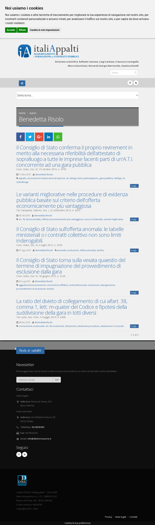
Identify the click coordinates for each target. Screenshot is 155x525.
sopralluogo (22, 182)
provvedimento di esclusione (31, 288)
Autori (33, 113)
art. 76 (22, 219)
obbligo (118, 178)
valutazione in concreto (112, 326)
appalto (22, 178)
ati (67, 178)
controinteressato (78, 285)
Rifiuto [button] (22, 30)
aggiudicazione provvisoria (32, 285)
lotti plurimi (70, 326)
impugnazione (107, 285)
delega (73, 178)
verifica (100, 250)
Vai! (57, 379)
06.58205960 (38, 427)
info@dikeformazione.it (39, 438)
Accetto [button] (11, 30)
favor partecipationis (88, 178)
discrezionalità (33, 219)
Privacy (108, 516)
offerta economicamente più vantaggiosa (62, 219)
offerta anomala (88, 250)
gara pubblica (106, 178)
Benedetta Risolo (44, 174)
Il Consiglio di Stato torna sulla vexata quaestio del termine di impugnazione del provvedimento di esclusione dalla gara (70, 265)
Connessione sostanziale (32, 326)
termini (50, 288)
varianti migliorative (113, 219)
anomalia (61, 250)
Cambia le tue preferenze (78, 523)
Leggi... (134, 185)
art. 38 (49, 326)
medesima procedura (88, 326)
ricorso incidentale (93, 219)
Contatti (133, 516)
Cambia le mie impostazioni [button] (44, 30)
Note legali (120, 516)
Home (22, 113)
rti (124, 178)
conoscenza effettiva (57, 285)
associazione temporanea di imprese (46, 178)
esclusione (73, 250)
